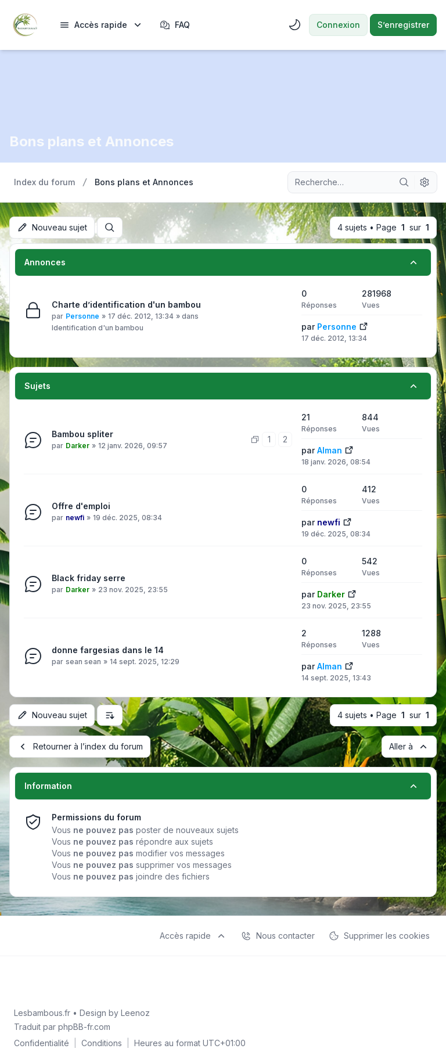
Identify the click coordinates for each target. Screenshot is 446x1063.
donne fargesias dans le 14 (108, 650)
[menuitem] (101, 25)
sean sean (83, 661)
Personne (82, 316)
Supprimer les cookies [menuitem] (379, 936)
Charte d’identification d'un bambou (126, 304)
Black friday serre (88, 578)
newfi (75, 517)
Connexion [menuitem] (338, 25)
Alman (329, 450)
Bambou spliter (82, 434)
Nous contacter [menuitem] (278, 936)
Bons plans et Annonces (91, 141)
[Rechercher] (404, 182)
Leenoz (135, 1013)
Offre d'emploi (81, 506)
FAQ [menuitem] (175, 25)
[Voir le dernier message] (363, 325)
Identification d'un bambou (97, 327)
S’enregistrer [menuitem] (403, 25)
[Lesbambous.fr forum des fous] (25, 25)
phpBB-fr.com (84, 1027)
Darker (77, 445)
